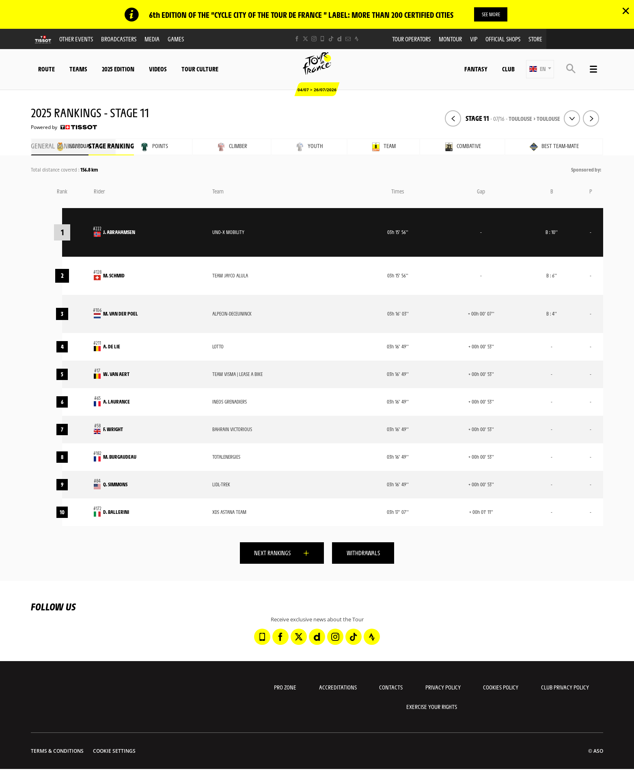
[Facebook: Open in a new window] (297, 39)
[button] (540, 69)
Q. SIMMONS (115, 484)
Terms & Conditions (57, 753)
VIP (473, 39)
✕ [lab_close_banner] (625, 10)
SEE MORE (491, 14)
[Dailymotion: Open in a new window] (339, 39)
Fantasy (475, 69)
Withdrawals (366, 553)
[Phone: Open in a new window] (322, 39)
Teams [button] (78, 69)
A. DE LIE (111, 347)
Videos (158, 69)
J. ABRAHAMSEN (119, 232)
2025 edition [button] (118, 69)
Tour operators (411, 39)
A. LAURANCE (116, 402)
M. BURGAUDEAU (119, 457)
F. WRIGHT (113, 429)
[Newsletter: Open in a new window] (348, 39)
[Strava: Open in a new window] (356, 39)
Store (535, 39)
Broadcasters (118, 39)
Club (508, 69)
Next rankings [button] (269, 553)
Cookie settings (114, 753)
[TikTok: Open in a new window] (331, 39)
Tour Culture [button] (199, 69)
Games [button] (176, 39)
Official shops (502, 39)
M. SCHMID (114, 276)
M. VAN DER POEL (120, 314)
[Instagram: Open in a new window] (314, 39)
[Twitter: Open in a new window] (305, 39)
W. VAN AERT (116, 374)
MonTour (450, 39)
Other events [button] (76, 39)
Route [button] (46, 69)
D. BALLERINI (116, 512)
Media (152, 39)
